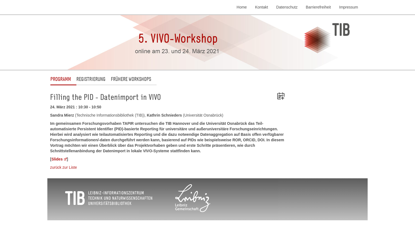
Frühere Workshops (131, 79)
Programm (60, 79)
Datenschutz (287, 7)
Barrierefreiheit (318, 7)
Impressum (348, 7)
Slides (57, 159)
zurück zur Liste (63, 167)
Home (242, 7)
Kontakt (261, 7)
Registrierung (90, 79)
